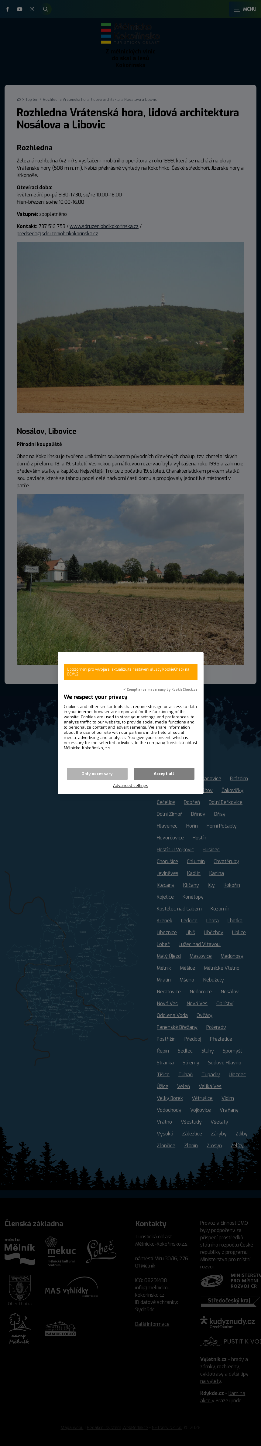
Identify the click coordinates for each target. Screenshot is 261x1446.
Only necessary (97, 773)
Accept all (164, 773)
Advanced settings (130, 785)
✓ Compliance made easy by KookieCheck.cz (160, 689)
